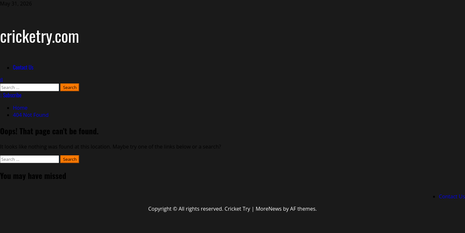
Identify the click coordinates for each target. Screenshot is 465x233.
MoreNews (269, 208)
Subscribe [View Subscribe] (11, 95)
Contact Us (23, 67)
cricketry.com (39, 35)
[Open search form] (1, 79)
